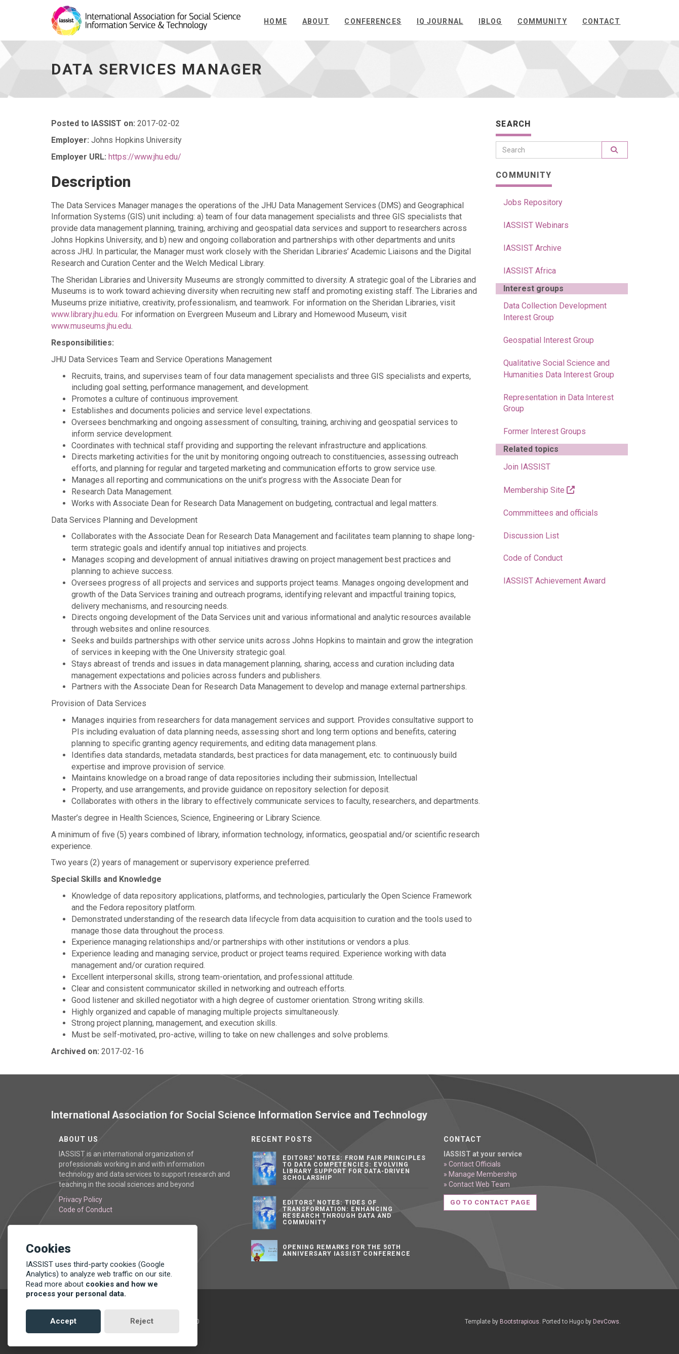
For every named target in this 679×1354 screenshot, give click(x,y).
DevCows (606, 1321)
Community (542, 21)
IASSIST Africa (529, 271)
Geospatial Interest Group (548, 340)
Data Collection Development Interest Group (555, 311)
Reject (141, 1321)
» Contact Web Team (477, 1184)
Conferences (372, 21)
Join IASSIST (526, 467)
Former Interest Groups (544, 431)
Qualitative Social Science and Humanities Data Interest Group (558, 368)
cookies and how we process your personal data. (92, 1289)
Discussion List (531, 535)
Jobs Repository (533, 202)
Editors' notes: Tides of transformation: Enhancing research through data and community (338, 1212)
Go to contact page (490, 1202)
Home (275, 21)
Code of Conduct (533, 558)
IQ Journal (440, 21)
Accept (63, 1321)
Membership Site (539, 490)
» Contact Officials (472, 1164)
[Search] (549, 150)
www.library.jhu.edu (84, 314)
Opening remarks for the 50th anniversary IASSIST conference (347, 1250)
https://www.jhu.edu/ (144, 157)
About (316, 21)
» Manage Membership (480, 1174)
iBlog (490, 21)
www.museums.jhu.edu (91, 326)
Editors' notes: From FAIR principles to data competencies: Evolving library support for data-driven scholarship (354, 1168)
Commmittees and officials (550, 513)
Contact (601, 21)
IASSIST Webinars (536, 225)
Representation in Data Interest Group (558, 403)
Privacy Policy (80, 1199)
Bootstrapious (519, 1321)
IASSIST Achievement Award (554, 581)
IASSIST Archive (532, 248)
